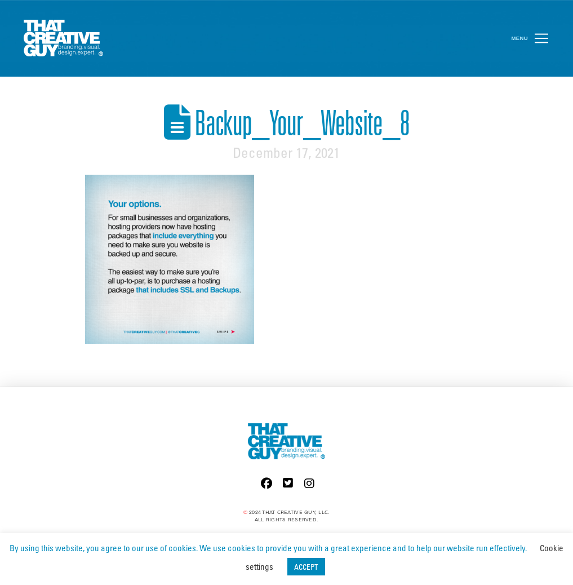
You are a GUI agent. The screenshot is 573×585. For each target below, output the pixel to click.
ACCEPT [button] (306, 566)
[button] (541, 38)
